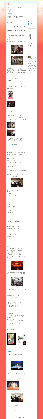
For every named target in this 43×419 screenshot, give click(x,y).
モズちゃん (29, 20)
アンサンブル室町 (10, 311)
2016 (29, 38)
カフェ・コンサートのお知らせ (13, 195)
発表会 (28, 22)
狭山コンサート (10, 82)
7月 (29, 45)
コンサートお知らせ (11, 347)
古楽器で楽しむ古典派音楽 (31, 23)
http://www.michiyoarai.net (10, 304)
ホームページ (9, 300)
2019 (29, 35)
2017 (29, 37)
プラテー (9, 351)
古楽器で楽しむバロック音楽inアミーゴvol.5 (16, 11)
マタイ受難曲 (9, 246)
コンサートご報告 (10, 191)
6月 (29, 46)
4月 (29, 47)
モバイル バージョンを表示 (17, 410)
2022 (29, 32)
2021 (29, 33)
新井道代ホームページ (30, 52)
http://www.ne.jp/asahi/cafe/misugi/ (16, 223)
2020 (29, 34)
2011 (29, 49)
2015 (29, 39)
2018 (29, 36)
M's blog (11, 4)
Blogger (25, 417)
